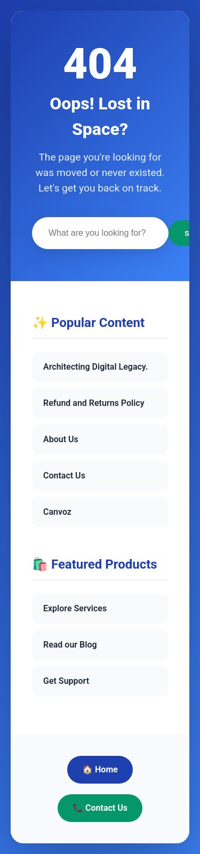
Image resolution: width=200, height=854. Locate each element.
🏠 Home (100, 769)
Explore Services (75, 608)
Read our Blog (70, 645)
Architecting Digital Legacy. (95, 367)
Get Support (66, 681)
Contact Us (64, 475)
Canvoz (57, 512)
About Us (60, 439)
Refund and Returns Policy (94, 403)
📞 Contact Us (100, 808)
